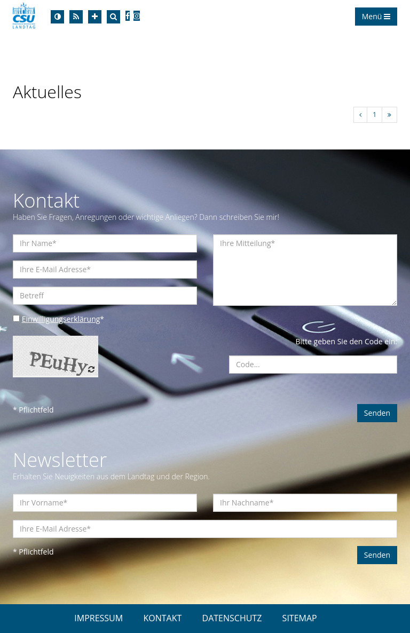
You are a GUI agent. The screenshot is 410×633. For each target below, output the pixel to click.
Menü (376, 16)
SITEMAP (299, 618)
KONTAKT (162, 618)
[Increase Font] (94, 16)
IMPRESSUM (98, 618)
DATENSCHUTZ (232, 618)
